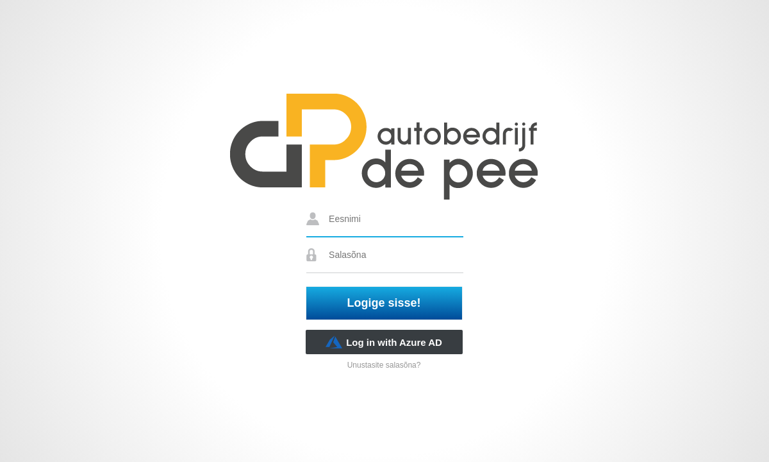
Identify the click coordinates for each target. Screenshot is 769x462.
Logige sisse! (384, 302)
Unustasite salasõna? (384, 365)
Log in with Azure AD (384, 342)
